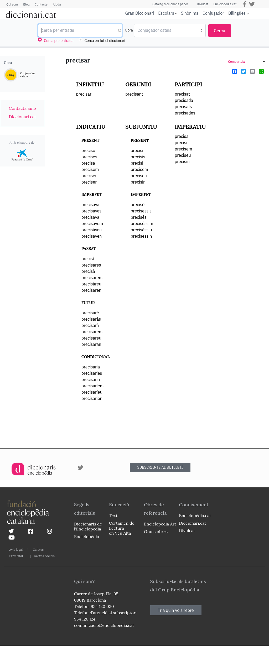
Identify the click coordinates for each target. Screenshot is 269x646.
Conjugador (213, 13)
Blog (26, 4)
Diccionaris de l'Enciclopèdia (88, 526)
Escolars (166, 13)
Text (113, 515)
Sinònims (189, 13)
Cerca (219, 30)
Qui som (12, 4)
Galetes (38, 549)
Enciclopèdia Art (160, 524)
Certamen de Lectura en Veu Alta (121, 528)
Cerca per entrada (58, 40)
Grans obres (156, 531)
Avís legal (16, 549)
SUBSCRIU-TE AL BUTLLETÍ (160, 467)
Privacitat (16, 556)
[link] (22, 112)
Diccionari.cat (192, 523)
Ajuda (57, 4)
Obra (129, 30)
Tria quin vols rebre (176, 610)
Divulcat (202, 4)
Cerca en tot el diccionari (105, 40)
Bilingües (237, 13)
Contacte (41, 4)
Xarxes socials (44, 556)
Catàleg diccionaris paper (170, 4)
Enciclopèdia (86, 536)
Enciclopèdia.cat (224, 4)
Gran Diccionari (139, 13)
